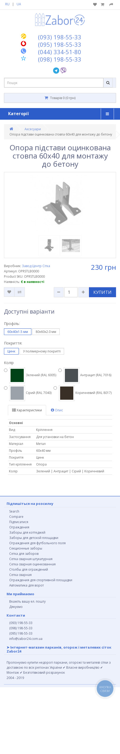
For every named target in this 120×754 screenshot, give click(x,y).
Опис (57, 410)
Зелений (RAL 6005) (30, 375)
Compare (16, 516)
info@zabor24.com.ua (25, 638)
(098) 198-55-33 (20, 628)
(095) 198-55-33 (20, 633)
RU (7, 4)
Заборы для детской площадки (33, 538)
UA (19, 4)
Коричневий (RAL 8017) (83, 393)
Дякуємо (16, 606)
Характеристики (27, 410)
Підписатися (18, 522)
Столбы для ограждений (28, 569)
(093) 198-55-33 (20, 623)
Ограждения (19, 527)
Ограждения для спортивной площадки (40, 580)
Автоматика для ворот (26, 585)
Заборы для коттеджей (27, 532)
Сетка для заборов (24, 553)
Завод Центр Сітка (36, 266)
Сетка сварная (20, 575)
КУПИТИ (102, 292)
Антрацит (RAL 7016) (84, 375)
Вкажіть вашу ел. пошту (27, 601)
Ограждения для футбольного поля (37, 543)
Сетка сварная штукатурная (30, 559)
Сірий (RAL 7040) (27, 393)
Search (14, 511)
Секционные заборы (25, 548)
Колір (9, 362)
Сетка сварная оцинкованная (32, 564)
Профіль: (12, 323)
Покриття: (13, 343)
